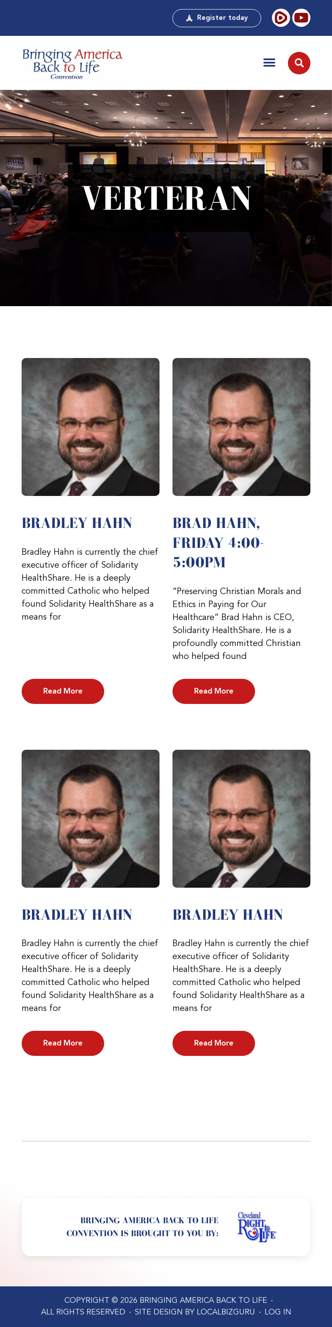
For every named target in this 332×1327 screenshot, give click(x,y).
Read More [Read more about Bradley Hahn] (63, 691)
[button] (269, 62)
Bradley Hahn (77, 523)
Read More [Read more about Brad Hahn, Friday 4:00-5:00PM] (213, 691)
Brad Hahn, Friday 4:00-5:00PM (218, 542)
